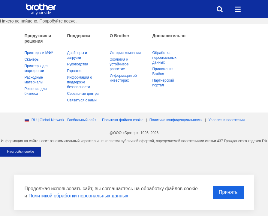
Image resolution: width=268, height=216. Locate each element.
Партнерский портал (163, 82)
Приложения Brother (162, 71)
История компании (125, 53)
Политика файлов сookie (122, 120)
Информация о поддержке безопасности (79, 82)
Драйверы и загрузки (77, 55)
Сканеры (32, 59)
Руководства (77, 64)
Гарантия (75, 71)
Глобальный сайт (81, 120)
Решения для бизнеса (36, 91)
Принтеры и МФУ (39, 53)
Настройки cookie (20, 151)
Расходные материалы (34, 79)
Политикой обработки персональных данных (78, 195)
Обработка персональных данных (164, 57)
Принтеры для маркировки (37, 68)
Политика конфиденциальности (176, 120)
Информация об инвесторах (123, 78)
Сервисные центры (83, 94)
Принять (228, 192)
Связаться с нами (82, 100)
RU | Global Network (48, 120)
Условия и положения (227, 120)
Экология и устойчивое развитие (119, 64)
